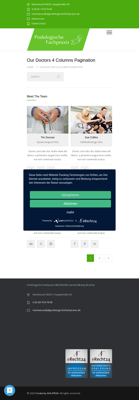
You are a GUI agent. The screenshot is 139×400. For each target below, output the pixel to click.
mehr (70, 212)
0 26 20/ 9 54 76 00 (42, 302)
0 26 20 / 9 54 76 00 (42, 9)
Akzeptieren (70, 195)
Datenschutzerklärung (75, 226)
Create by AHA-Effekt (47, 393)
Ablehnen (70, 204)
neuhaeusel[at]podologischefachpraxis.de (56, 14)
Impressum (38, 18)
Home (30, 67)
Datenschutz (39, 23)
